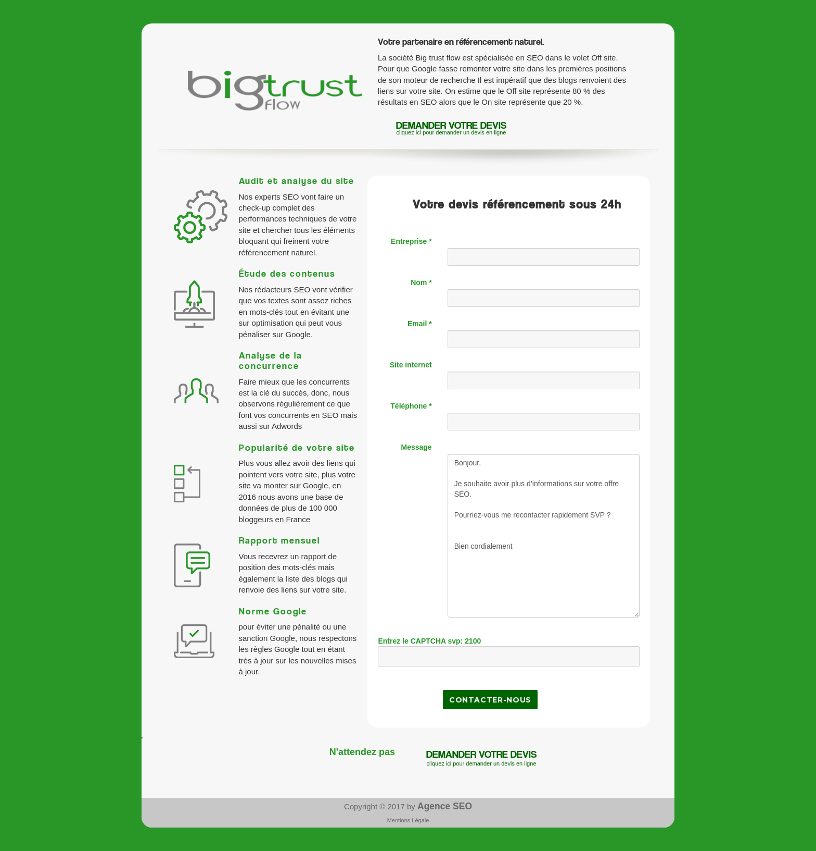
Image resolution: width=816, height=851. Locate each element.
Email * (419, 323)
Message (416, 447)
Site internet (411, 365)
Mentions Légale (408, 820)
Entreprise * (411, 241)
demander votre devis (451, 128)
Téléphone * (410, 406)
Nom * (421, 282)
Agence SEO (444, 806)
